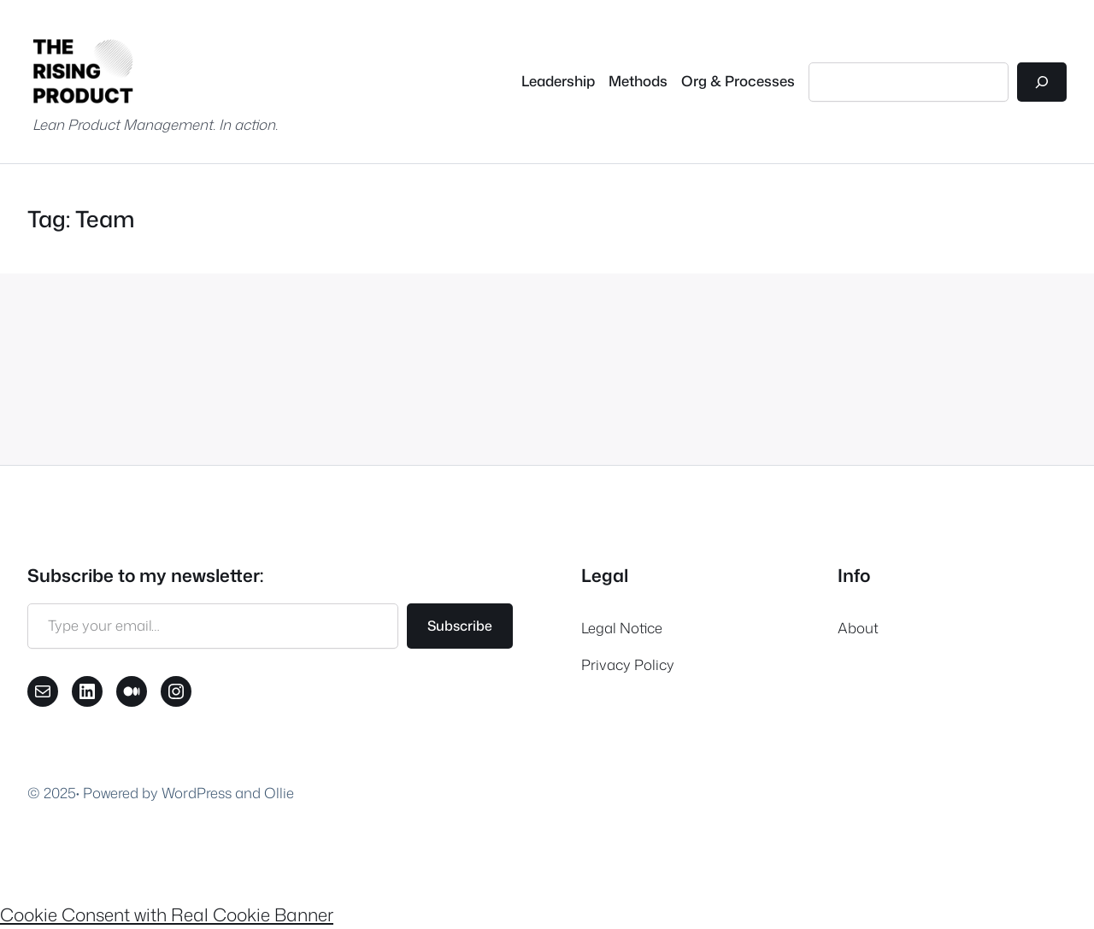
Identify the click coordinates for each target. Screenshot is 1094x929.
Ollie (279, 793)
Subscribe (459, 625)
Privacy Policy (627, 664)
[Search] (1042, 82)
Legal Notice (621, 628)
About (858, 628)
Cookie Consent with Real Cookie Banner (166, 914)
